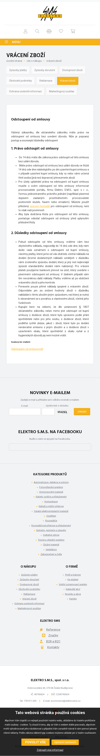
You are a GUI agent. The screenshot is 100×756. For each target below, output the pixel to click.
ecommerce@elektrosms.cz (65, 700)
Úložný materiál (51, 544)
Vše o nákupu (34, 60)
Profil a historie (73, 574)
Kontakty (53, 647)
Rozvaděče (51, 520)
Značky (53, 635)
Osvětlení (51, 516)
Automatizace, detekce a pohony (51, 482)
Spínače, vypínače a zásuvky (51, 530)
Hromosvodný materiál (51, 492)
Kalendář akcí (73, 589)
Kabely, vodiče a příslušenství (51, 496)
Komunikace (51, 501)
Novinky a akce (73, 594)
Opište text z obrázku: (57, 405)
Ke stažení (73, 579)
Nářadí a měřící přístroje (51, 506)
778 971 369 (30, 700)
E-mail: (24, 405)
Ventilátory (51, 549)
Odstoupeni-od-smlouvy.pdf (27, 349)
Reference (53, 629)
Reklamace (45, 80)
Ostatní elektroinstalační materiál (51, 511)
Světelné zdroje (51, 535)
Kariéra (73, 598)
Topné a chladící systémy (51, 540)
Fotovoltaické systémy (51, 487)
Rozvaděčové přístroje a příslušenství (51, 525)
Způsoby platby (18, 70)
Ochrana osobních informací (25, 91)
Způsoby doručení (44, 70)
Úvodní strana (14, 60)
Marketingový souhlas (61, 91)
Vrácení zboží (53, 60)
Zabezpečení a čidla (51, 554)
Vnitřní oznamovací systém (73, 584)
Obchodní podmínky (20, 80)
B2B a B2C (53, 641)
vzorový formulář (40, 206)
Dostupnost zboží (72, 70)
